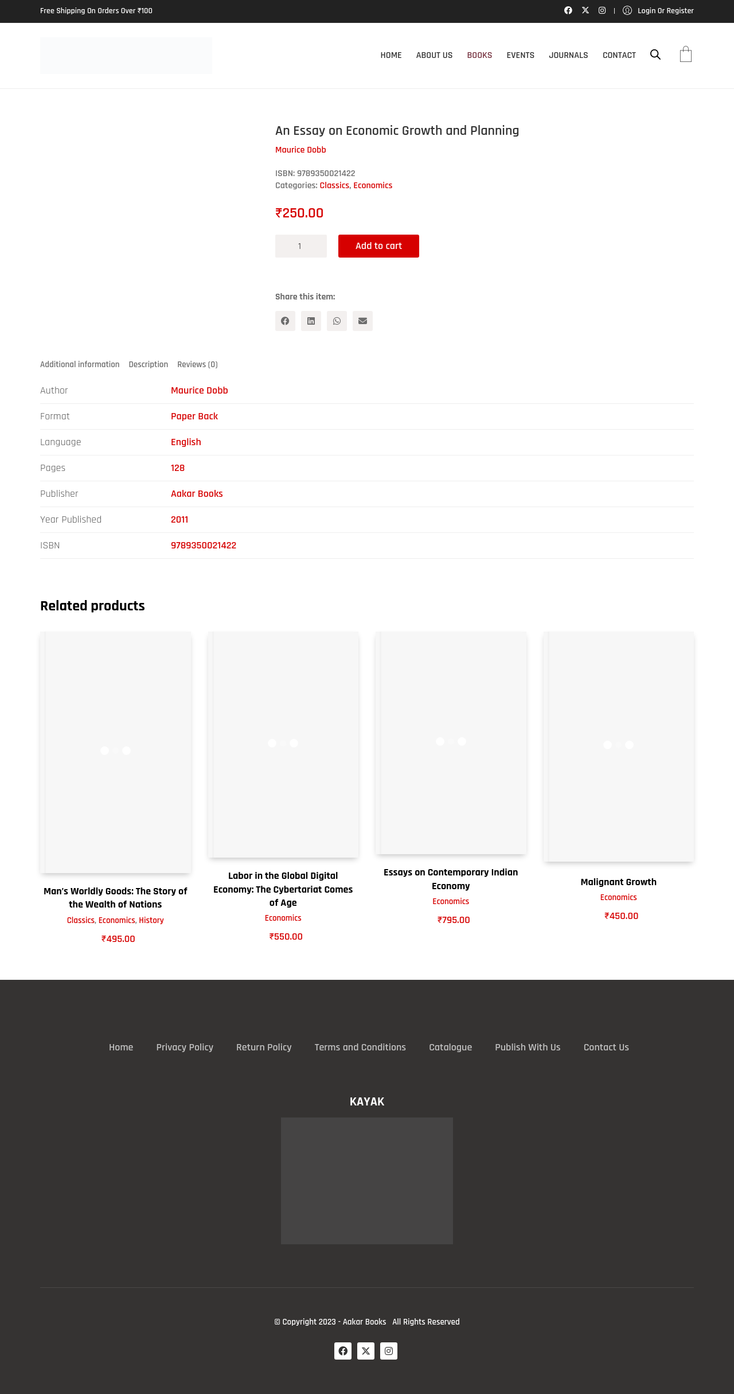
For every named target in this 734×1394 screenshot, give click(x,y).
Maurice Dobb (199, 390)
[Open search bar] (655, 54)
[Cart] (686, 55)
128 (178, 467)
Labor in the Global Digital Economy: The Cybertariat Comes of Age (283, 889)
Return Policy (264, 1047)
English (186, 442)
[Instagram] (388, 1351)
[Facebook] (285, 321)
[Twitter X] (365, 1351)
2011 (179, 519)
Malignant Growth (618, 882)
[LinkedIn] (311, 321)
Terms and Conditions (360, 1047)
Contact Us (606, 1047)
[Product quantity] (301, 246)
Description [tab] (149, 364)
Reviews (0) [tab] (197, 364)
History (151, 920)
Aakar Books (197, 493)
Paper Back (194, 416)
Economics (372, 186)
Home (121, 1047)
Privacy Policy (184, 1047)
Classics (335, 186)
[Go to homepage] (126, 55)
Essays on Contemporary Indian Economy (451, 879)
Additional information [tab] (80, 364)
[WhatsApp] (337, 321)
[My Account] (658, 11)
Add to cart (379, 245)
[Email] (363, 321)
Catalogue (450, 1047)
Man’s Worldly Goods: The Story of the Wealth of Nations (116, 898)
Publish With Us (527, 1047)
